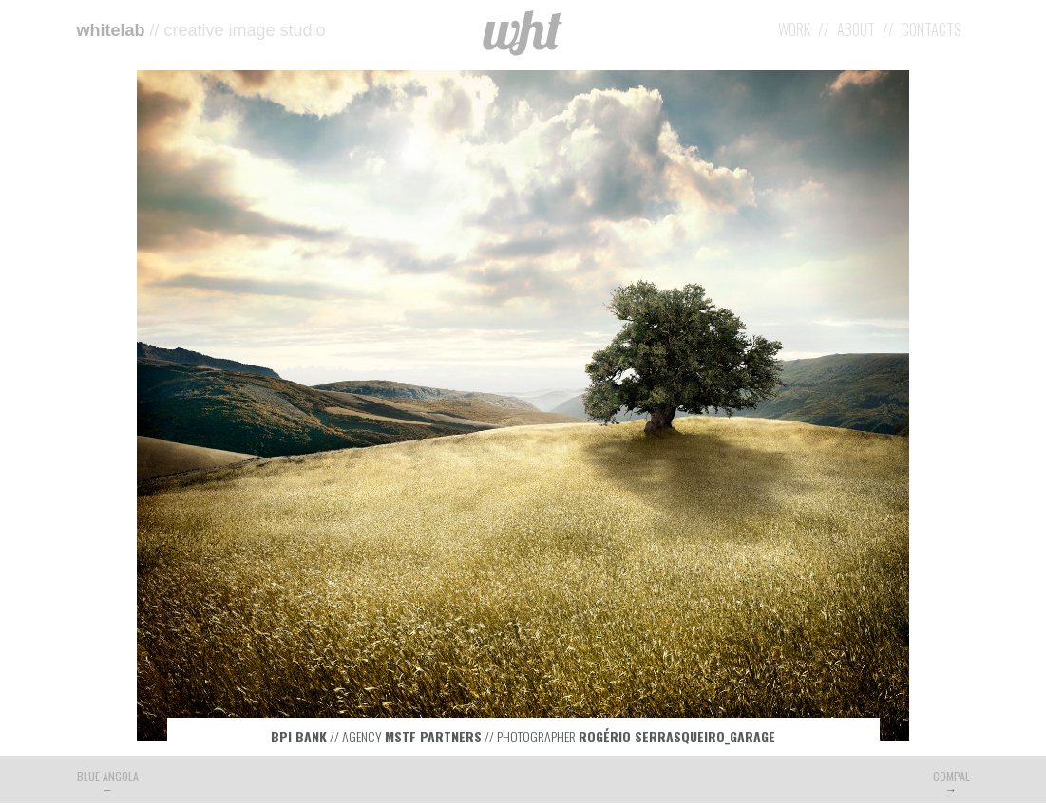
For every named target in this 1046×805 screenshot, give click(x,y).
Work (794, 29)
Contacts (931, 29)
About (856, 29)
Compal (951, 776)
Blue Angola (108, 776)
